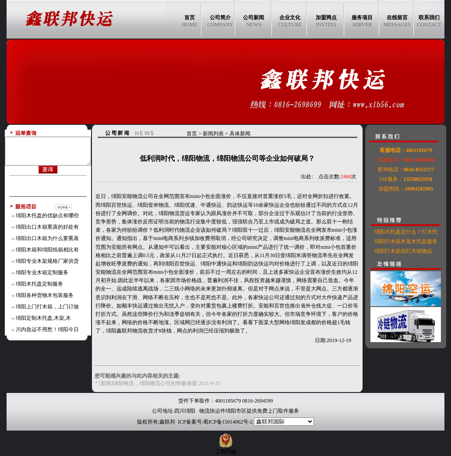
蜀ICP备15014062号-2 (228, 422)
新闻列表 (218, 134)
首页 (196, 134)
